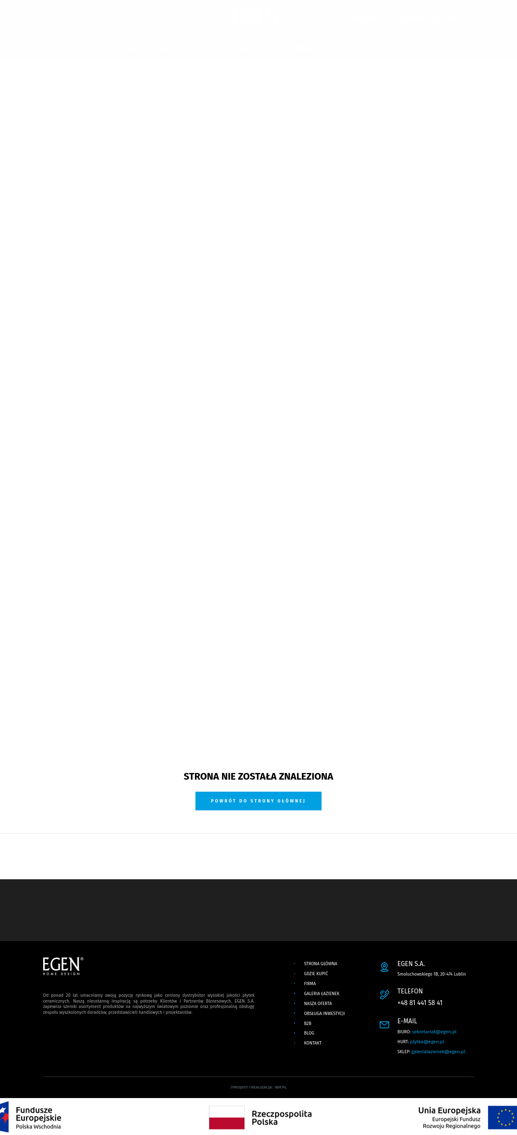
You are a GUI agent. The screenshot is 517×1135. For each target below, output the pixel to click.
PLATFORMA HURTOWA (428, 19)
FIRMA (160, 48)
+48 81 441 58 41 (420, 1003)
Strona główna (320, 963)
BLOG (386, 48)
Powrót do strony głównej (258, 801)
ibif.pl (281, 1087)
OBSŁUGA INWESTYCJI (316, 48)
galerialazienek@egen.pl (439, 1051)
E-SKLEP (363, 19)
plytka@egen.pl (427, 1041)
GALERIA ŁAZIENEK (205, 48)
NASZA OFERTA (258, 48)
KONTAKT (418, 48)
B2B (361, 48)
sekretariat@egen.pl (434, 1032)
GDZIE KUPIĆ (124, 48)
